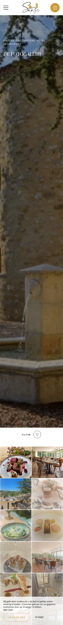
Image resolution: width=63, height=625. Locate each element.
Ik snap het (17, 617)
